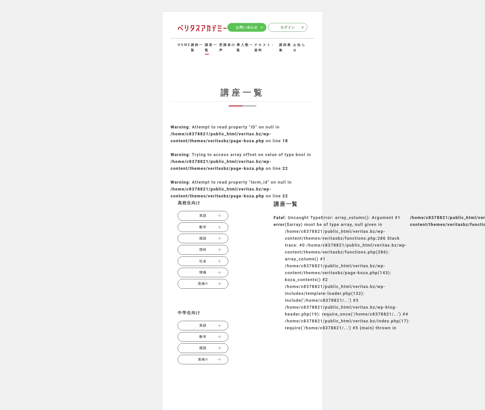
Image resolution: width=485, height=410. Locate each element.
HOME (184, 45)
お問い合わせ (249, 27)
